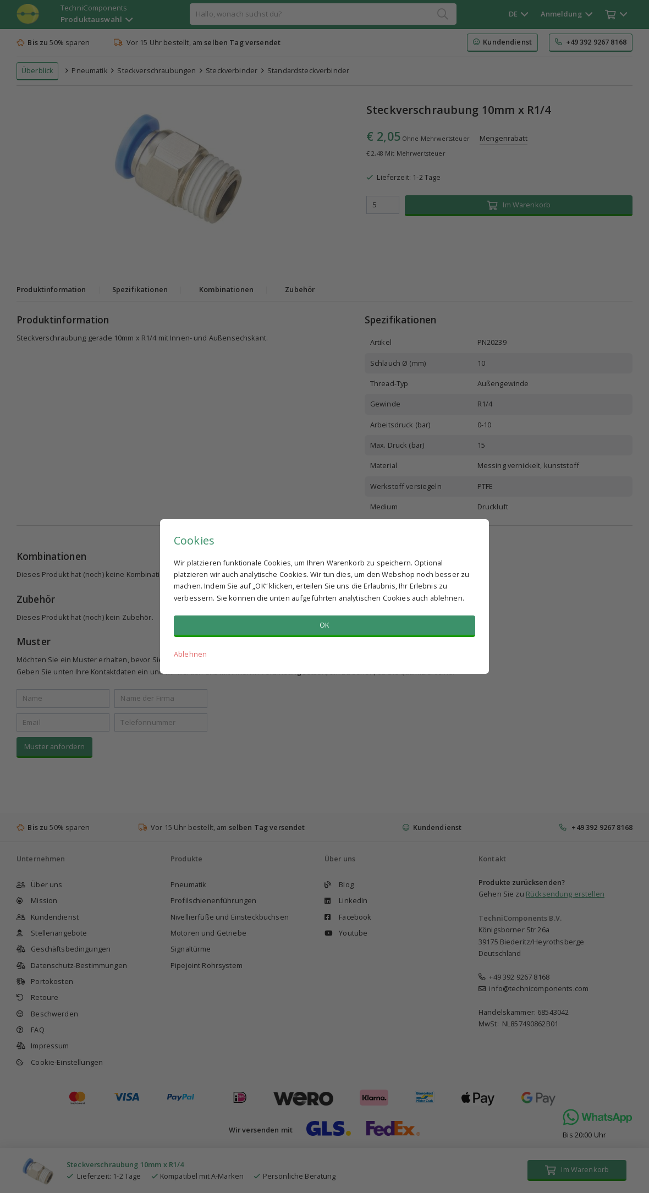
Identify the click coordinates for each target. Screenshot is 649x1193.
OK (324, 625)
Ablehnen (190, 654)
